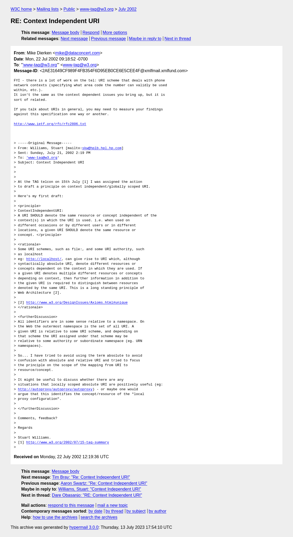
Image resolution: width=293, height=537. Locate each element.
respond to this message (71, 505)
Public (69, 9)
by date (95, 511)
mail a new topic (112, 505)
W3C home (21, 9)
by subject (135, 511)
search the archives (99, 517)
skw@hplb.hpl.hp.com (101, 148)
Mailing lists (48, 9)
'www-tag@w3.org (40, 65)
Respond (91, 32)
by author (157, 511)
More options (115, 32)
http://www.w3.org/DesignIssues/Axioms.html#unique (77, 302)
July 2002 (127, 9)
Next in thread (178, 38)
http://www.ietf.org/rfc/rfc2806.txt (50, 124)
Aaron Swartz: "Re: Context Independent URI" (104, 483)
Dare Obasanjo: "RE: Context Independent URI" (97, 495)
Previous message (108, 38)
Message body (65, 32)
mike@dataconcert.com (77, 53)
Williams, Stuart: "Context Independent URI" (99, 489)
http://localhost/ (44, 259)
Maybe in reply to (145, 38)
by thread (114, 511)
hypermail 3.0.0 (83, 527)
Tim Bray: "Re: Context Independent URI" (91, 477)
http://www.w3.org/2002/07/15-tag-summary (67, 442)
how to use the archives (55, 517)
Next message (74, 38)
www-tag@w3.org (97, 9)
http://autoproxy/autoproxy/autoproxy (55, 389)
